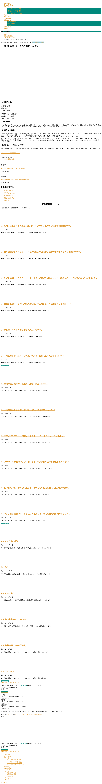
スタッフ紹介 (7, 768)
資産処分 (6, 200)
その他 (6, 192)
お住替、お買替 (8, 190)
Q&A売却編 (7, 769)
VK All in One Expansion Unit (34, 714)
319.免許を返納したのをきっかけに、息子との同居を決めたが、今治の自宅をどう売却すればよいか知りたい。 (49, 278)
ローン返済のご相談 (38, 42)
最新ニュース (7, 771)
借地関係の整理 (8, 195)
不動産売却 (7, 754)
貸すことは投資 (7, 671)
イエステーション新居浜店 (14, 11)
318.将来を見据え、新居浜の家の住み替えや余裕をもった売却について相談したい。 (37, 304)
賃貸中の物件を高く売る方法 (13, 619)
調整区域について (9, 198)
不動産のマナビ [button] (25, 208)
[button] (51, 153)
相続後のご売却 (8, 197)
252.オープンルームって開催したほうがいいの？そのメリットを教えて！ (33, 436)
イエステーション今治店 (14, 8)
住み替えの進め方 (8, 593)
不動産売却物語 (11, 22)
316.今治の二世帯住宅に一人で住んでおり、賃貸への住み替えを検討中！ (32, 356)
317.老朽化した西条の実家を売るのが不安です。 (22, 330)
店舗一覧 (6, 758)
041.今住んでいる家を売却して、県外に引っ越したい (13, 168)
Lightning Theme (19, 714)
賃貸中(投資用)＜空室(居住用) (13, 645)
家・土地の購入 (8, 756)
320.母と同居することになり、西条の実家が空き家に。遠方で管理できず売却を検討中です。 (41, 252)
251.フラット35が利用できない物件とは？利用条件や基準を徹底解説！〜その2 (35, 462)
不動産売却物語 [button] (5, 208)
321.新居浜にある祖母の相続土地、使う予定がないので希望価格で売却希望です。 (36, 226)
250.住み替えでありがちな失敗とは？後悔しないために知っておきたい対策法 (35, 488)
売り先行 (4, 567)
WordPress (10, 714)
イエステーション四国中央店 (15, 13)
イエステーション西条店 (14, 10)
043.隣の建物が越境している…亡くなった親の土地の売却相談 (15, 179)
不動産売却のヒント (12, 23)
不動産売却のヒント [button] (15, 208)
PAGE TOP (4, 782)
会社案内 (6, 766)
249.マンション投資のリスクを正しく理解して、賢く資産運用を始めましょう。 (36, 514)
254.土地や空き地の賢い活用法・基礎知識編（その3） (24, 384)
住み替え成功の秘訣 (9, 541)
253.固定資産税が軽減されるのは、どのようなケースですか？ (28, 410)
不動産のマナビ (11, 25)
